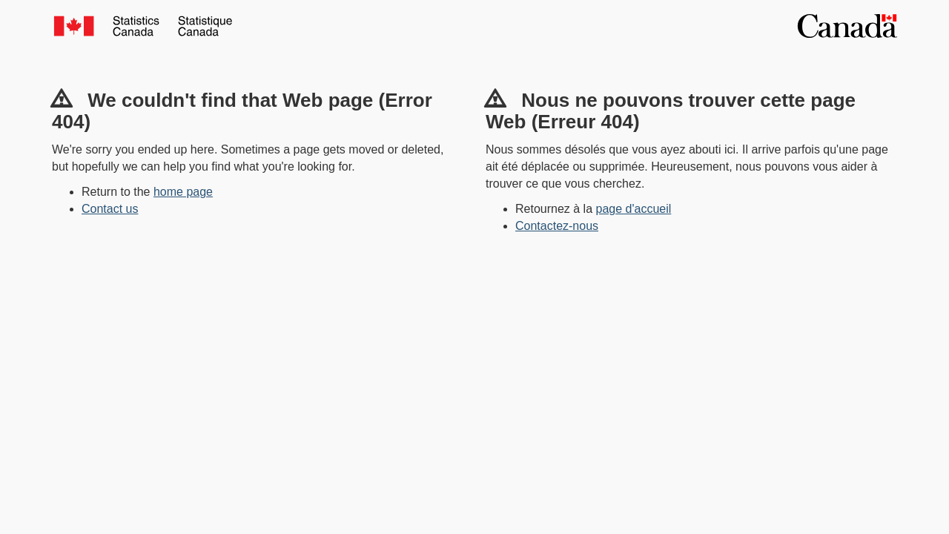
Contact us (110, 208)
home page (183, 191)
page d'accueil (634, 208)
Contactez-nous (556, 226)
